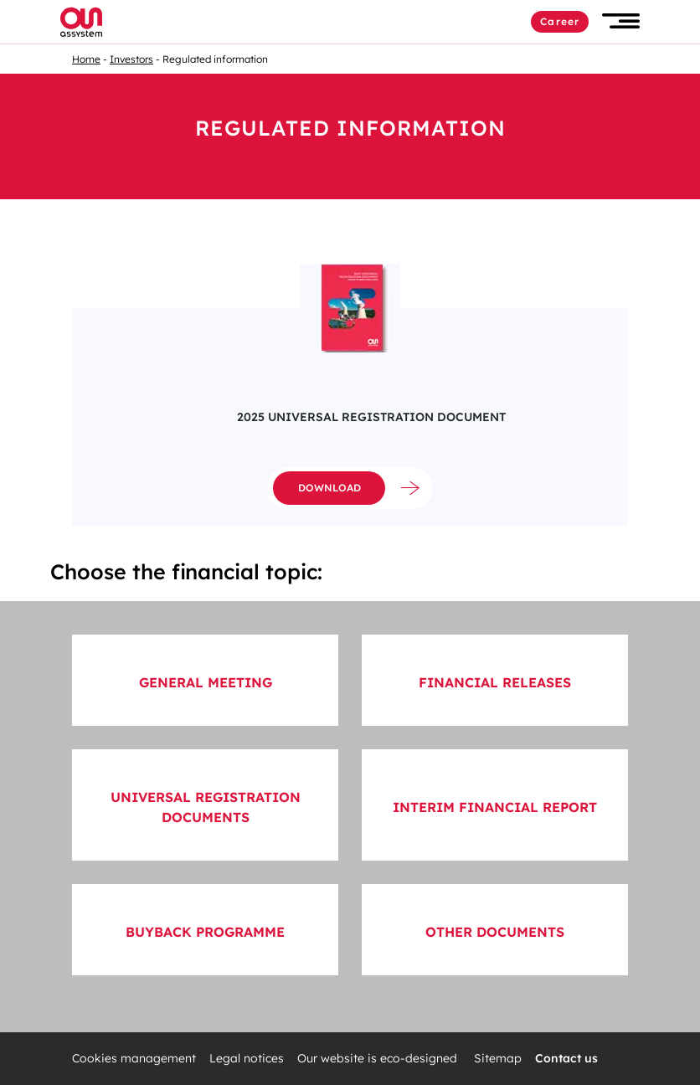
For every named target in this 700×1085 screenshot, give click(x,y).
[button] (621, 21)
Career (559, 21)
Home (86, 59)
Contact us (566, 1059)
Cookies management (134, 1059)
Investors (131, 59)
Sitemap (498, 1059)
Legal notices (246, 1059)
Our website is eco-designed (379, 1059)
